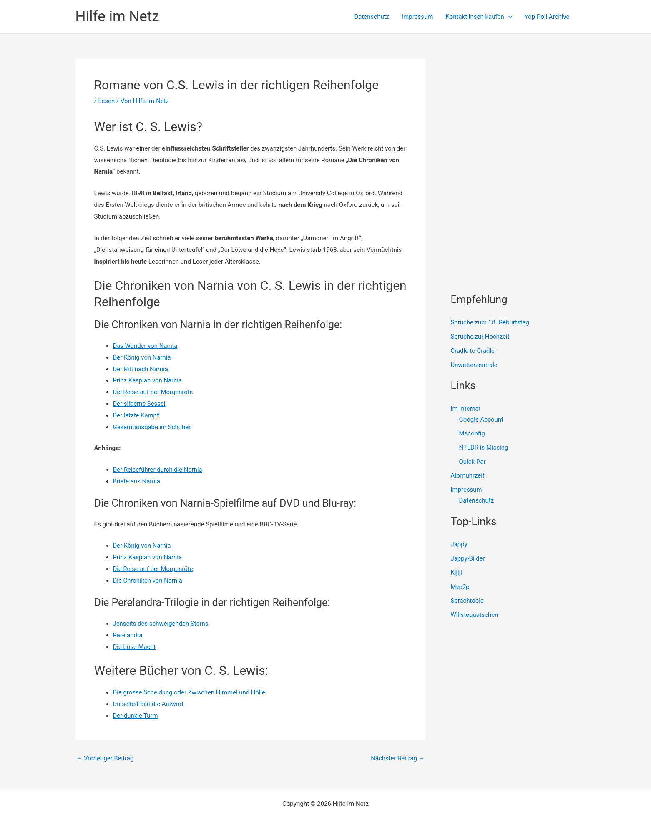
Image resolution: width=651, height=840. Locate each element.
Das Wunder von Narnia (145, 346)
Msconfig (472, 434)
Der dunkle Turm (135, 715)
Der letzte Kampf (136, 415)
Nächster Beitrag (397, 758)
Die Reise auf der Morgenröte (153, 392)
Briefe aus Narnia (137, 481)
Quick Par (472, 461)
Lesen (106, 101)
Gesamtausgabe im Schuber (152, 427)
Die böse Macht (134, 647)
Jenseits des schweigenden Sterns (161, 623)
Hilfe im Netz (117, 16)
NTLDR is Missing (483, 447)
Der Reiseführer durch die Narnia (158, 469)
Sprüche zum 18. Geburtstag (490, 322)
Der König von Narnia (142, 357)
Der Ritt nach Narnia (140, 369)
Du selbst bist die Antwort (148, 704)
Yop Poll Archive (547, 16)
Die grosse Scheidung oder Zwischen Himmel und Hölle (190, 692)
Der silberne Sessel (139, 403)
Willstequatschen (475, 615)
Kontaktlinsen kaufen (478, 16)
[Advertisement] (513, 111)
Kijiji (456, 572)
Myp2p (460, 587)
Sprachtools (467, 601)
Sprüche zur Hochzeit (480, 336)
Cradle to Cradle (473, 351)
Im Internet (466, 408)
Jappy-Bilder (468, 559)
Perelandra (128, 635)
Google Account (481, 419)
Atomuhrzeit (468, 476)
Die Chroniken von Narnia (148, 580)
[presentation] (508, 16)
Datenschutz (371, 16)
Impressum (417, 16)
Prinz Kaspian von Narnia (148, 380)
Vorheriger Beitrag (105, 758)
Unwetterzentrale (474, 365)
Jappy (459, 544)
